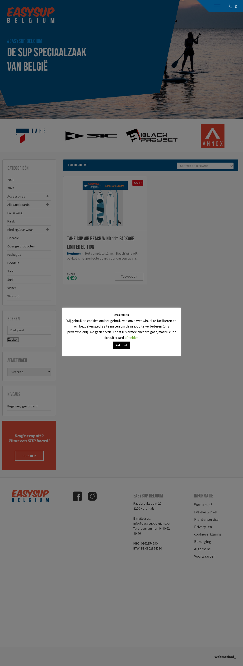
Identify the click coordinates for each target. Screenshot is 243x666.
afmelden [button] (132, 337)
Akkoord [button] (121, 345)
